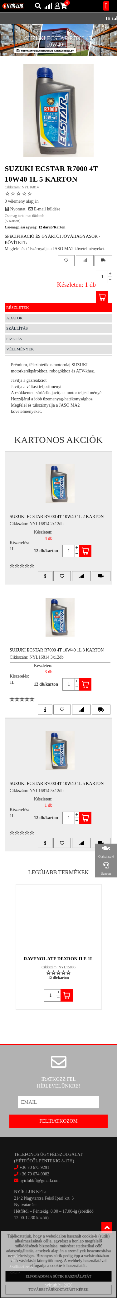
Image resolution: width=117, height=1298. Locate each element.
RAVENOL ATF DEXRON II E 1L (58, 958)
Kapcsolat (16, 1255)
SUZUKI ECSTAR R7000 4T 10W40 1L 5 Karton (57, 783)
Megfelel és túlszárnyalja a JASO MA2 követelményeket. (55, 248)
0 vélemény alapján (22, 201)
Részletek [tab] (17, 307)
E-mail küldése (44, 209)
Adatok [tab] (14, 318)
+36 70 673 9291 (34, 1167)
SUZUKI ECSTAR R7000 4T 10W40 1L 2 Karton (57, 516)
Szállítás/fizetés (21, 1266)
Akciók (14, 1261)
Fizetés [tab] (14, 338)
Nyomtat (15, 209)
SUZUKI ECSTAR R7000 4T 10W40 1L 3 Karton (57, 650)
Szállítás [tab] (17, 328)
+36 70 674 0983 (34, 1174)
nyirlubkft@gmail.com (37, 1180)
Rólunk (14, 1272)
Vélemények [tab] (20, 349)
